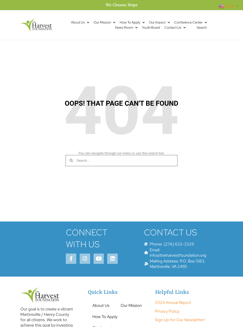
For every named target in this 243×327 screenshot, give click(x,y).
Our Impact (159, 22)
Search (202, 27)
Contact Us (174, 27)
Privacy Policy (167, 320)
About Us (80, 22)
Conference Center (190, 22)
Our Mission (104, 22)
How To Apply (132, 22)
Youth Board (151, 27)
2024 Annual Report (173, 311)
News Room (126, 27)
